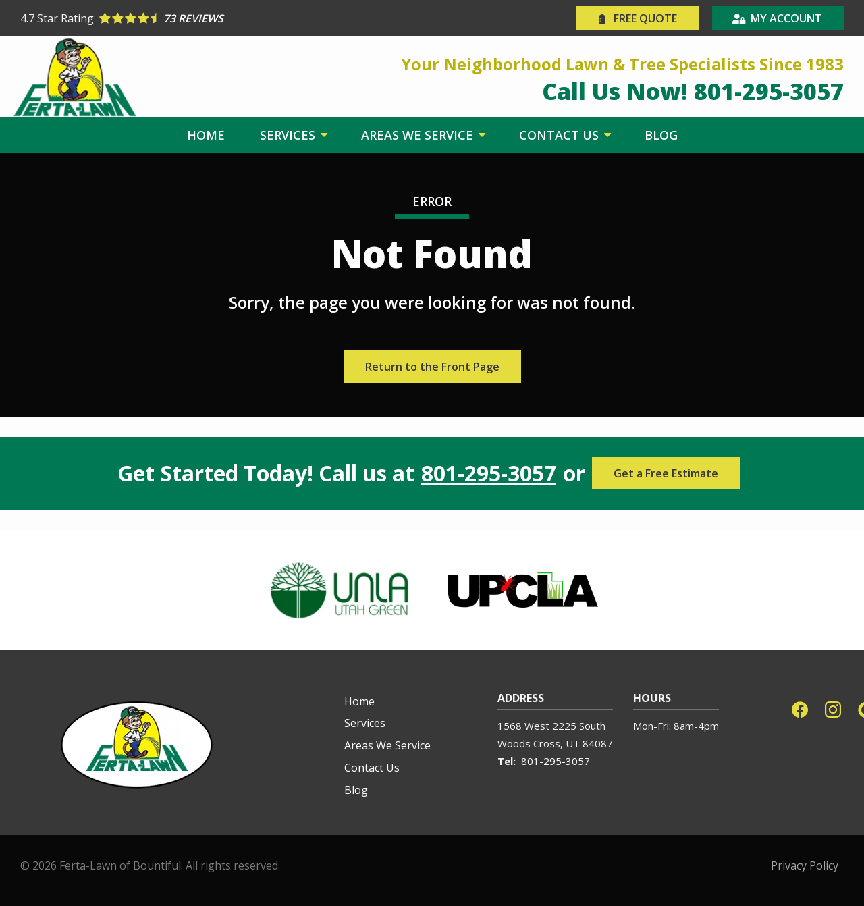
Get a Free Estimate (666, 473)
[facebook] (800, 708)
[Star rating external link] (226, 18)
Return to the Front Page (432, 366)
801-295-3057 (488, 473)
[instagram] (833, 708)
